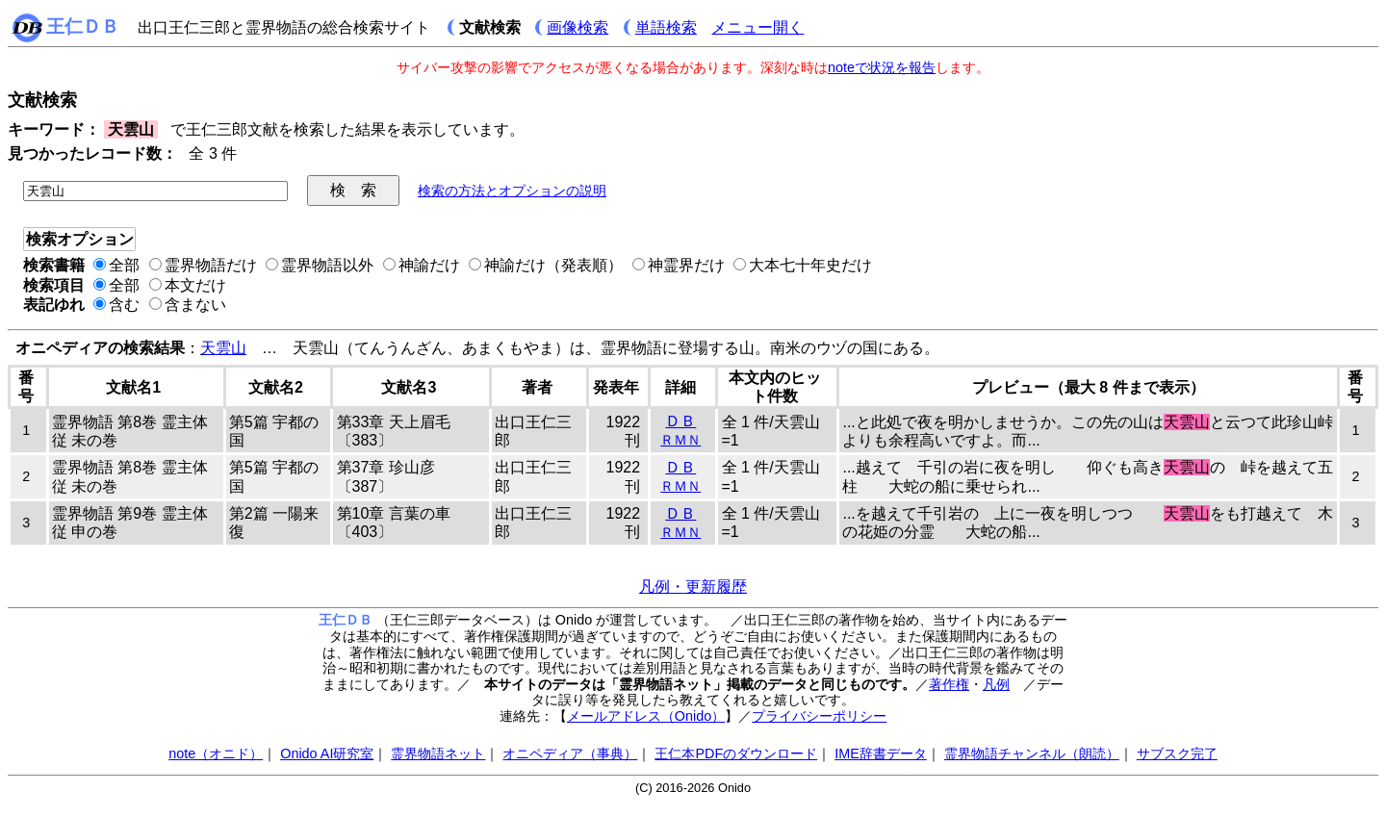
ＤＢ (680, 421)
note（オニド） (215, 753)
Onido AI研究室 (326, 753)
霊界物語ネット (438, 753)
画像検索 (577, 27)
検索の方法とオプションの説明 (512, 190)
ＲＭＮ (680, 439)
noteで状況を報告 (882, 67)
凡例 (996, 684)
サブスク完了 (1177, 753)
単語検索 (666, 27)
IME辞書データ (880, 753)
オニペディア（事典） (569, 753)
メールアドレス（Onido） (646, 716)
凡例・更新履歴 (693, 586)
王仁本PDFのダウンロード (735, 753)
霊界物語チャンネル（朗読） (1031, 753)
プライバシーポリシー (819, 716)
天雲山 (223, 348)
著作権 (949, 684)
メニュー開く (757, 27)
